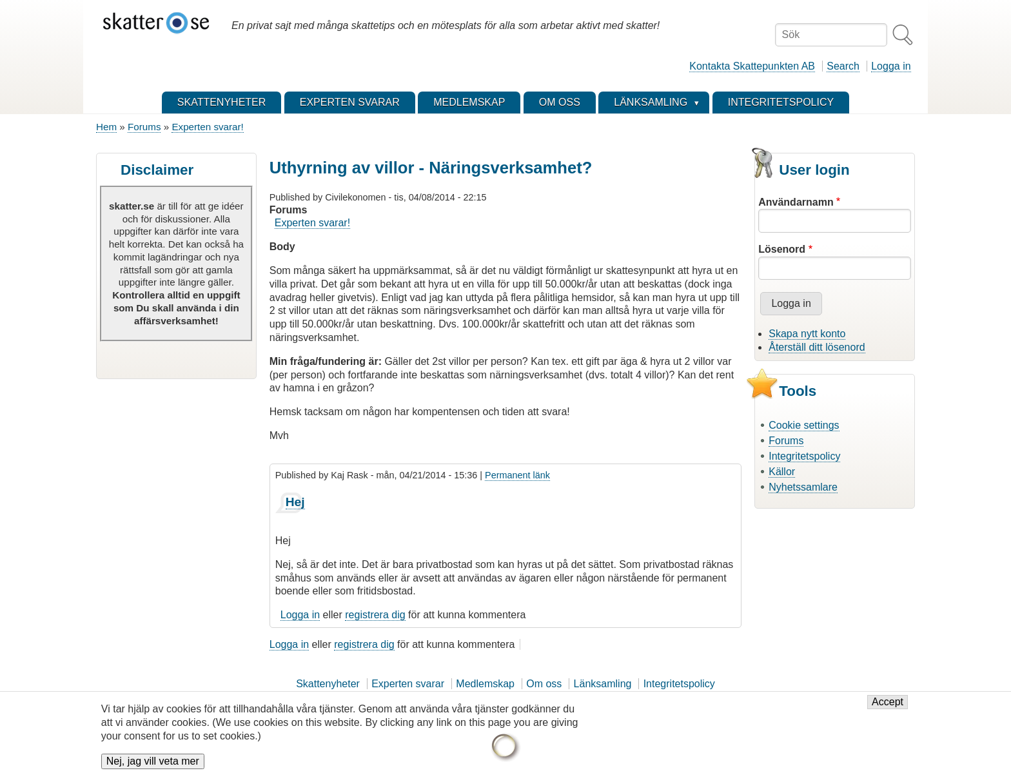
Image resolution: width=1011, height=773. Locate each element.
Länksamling (603, 683)
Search (843, 66)
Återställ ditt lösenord (817, 347)
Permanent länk (517, 475)
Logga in (890, 66)
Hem (106, 126)
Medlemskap (485, 683)
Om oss (544, 683)
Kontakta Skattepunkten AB (752, 66)
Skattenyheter (328, 683)
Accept (887, 706)
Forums (144, 126)
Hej (295, 502)
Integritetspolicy (804, 456)
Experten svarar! (207, 126)
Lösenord (781, 249)
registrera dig (375, 614)
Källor (782, 471)
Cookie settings (804, 425)
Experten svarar (407, 683)
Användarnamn (795, 202)
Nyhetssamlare (803, 487)
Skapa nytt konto (807, 333)
